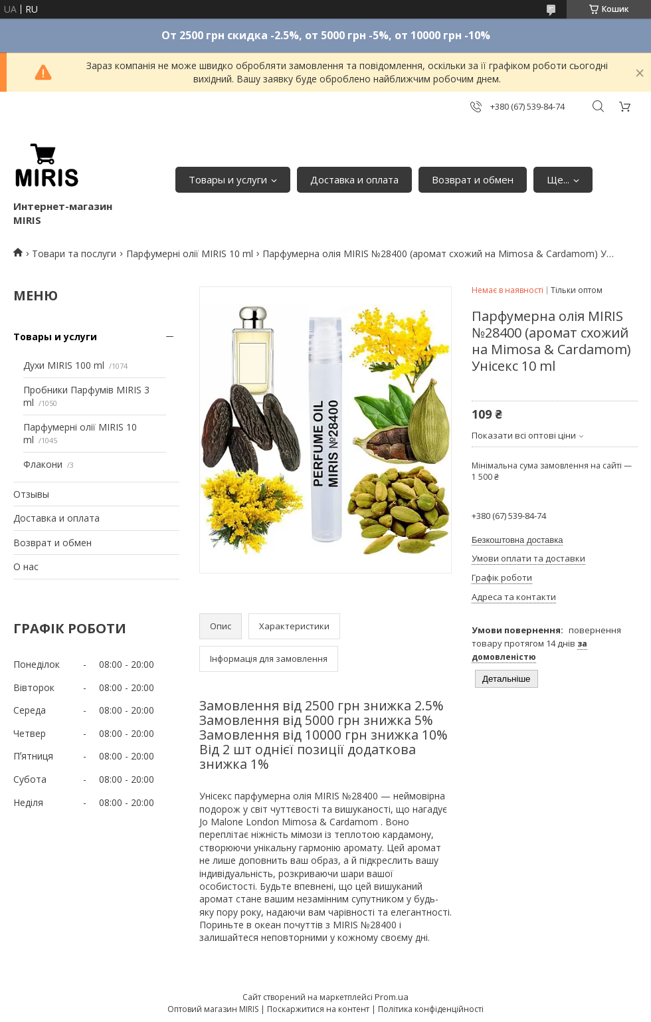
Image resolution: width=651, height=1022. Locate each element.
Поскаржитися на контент (318, 1009)
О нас (26, 566)
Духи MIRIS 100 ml (63, 365)
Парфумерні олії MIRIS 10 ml (189, 253)
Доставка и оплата (354, 179)
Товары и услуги (228, 179)
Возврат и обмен (472, 179)
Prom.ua (392, 997)
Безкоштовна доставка (517, 540)
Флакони (42, 464)
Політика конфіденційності (431, 1009)
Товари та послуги (74, 253)
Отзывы (31, 494)
